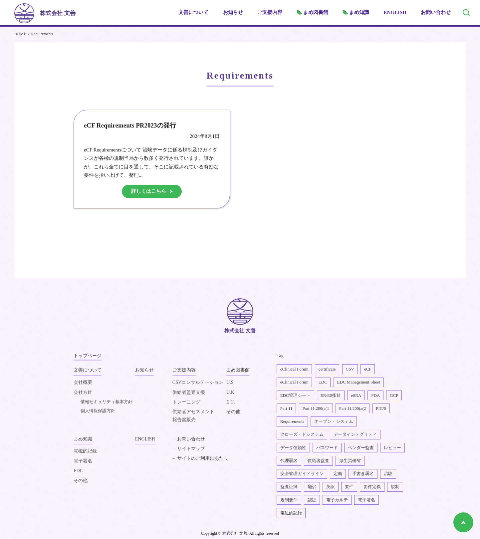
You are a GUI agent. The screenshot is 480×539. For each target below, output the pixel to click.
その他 (233, 411)
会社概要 (83, 382)
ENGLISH (395, 12)
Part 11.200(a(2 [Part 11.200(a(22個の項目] (352, 408)
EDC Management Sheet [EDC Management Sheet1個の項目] (358, 382)
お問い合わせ (436, 12)
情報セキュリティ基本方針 (106, 402)
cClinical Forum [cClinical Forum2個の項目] (294, 369)
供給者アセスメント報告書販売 (193, 415)
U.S (229, 382)
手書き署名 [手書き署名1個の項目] (363, 473)
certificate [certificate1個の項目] (327, 369)
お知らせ (233, 12)
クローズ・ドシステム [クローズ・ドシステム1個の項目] (302, 434)
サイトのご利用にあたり (202, 458)
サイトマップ (191, 448)
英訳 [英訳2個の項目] (330, 486)
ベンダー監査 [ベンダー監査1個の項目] (361, 447)
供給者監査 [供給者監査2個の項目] (318, 460)
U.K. (230, 392)
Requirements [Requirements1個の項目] (292, 421)
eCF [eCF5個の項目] (367, 369)
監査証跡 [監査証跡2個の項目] (289, 486)
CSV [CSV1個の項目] (350, 369)
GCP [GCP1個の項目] (394, 395)
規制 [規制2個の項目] (395, 486)
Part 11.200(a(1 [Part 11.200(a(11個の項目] (315, 408)
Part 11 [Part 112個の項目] (286, 408)
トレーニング (186, 402)
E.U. (230, 402)
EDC (78, 471)
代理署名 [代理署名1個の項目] (289, 460)
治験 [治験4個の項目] (388, 473)
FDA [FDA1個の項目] (375, 395)
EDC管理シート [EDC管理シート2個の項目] (295, 395)
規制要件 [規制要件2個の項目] (289, 499)
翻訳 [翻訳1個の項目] (312, 486)
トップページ (88, 355)
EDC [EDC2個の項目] (323, 382)
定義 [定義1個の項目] (338, 473)
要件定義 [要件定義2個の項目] (372, 486)
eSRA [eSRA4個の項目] (356, 395)
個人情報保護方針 (98, 410)
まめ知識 (83, 439)
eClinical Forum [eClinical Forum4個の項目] (294, 382)
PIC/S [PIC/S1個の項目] (381, 408)
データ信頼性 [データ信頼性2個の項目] (293, 447)
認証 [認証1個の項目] (312, 499)
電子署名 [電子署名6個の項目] (366, 499)
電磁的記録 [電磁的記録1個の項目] (291, 512)
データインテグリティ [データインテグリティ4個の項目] (355, 434)
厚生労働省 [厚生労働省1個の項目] (350, 460)
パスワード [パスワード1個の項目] (327, 447)
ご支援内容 (184, 370)
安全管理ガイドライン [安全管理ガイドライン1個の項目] (302, 473)
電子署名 (83, 461)
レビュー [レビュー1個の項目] (392, 447)
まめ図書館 (238, 370)
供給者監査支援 (188, 392)
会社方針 (83, 392)
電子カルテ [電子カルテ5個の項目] (337, 499)
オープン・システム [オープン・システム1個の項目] (333, 421)
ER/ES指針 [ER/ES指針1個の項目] (331, 395)
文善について (88, 370)
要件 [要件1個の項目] (349, 486)
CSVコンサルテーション (197, 382)
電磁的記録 (85, 451)
